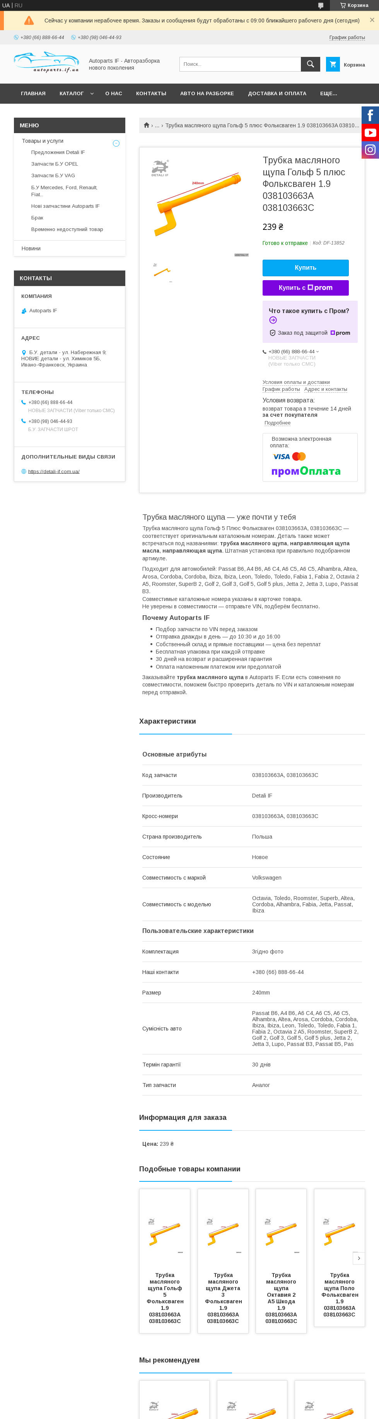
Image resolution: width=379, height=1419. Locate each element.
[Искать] (310, 64)
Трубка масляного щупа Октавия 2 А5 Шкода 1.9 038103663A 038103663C (282, 1298)
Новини (31, 248)
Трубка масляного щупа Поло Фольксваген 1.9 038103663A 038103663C (340, 1295)
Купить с (306, 287)
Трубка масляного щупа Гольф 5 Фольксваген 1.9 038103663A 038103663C (166, 1298)
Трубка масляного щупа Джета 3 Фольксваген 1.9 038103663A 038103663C (224, 1298)
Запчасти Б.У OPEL (54, 164)
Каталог (72, 93)
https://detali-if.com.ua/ (54, 471)
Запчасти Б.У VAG (53, 175)
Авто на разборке (207, 93)
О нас (113, 93)
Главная (33, 93)
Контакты (151, 93)
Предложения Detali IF (58, 152)
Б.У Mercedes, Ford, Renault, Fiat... (64, 191)
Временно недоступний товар (67, 229)
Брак (37, 218)
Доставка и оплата (277, 93)
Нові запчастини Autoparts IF (65, 206)
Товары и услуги (42, 141)
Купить (306, 267)
